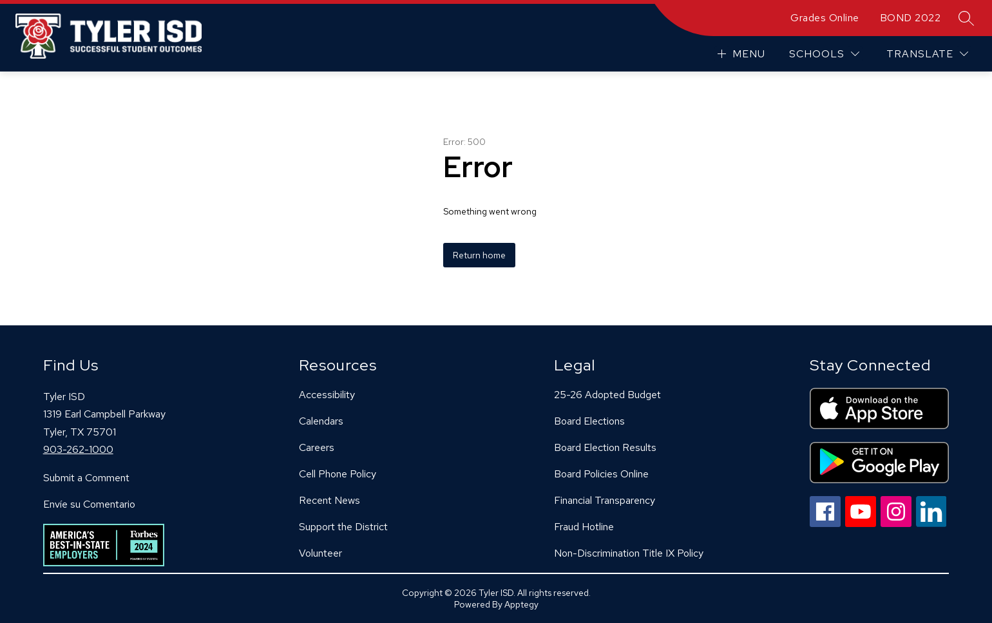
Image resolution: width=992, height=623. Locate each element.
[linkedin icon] (931, 523)
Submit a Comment (86, 477)
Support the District (343, 526)
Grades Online (824, 17)
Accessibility (327, 394)
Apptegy (521, 604)
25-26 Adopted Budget (607, 394)
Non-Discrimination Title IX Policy (628, 553)
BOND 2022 (910, 17)
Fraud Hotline (584, 526)
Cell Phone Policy (337, 474)
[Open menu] (739, 54)
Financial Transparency (604, 500)
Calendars (321, 421)
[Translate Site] (927, 54)
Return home (479, 255)
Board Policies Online (601, 474)
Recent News (329, 500)
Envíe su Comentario (89, 504)
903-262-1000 (78, 449)
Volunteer (320, 553)
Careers (316, 447)
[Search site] (966, 18)
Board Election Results (605, 447)
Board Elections (589, 421)
